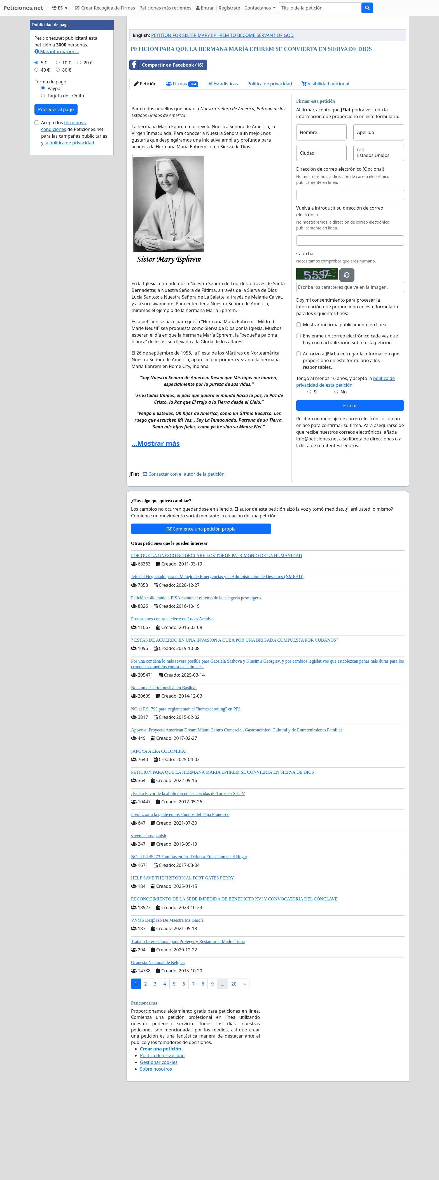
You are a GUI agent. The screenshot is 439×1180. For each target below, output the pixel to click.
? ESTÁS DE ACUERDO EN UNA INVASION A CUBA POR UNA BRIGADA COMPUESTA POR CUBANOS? (234, 718)
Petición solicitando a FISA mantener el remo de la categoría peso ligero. (196, 676)
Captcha (304, 332)
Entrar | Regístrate (218, 8)
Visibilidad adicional (325, 162)
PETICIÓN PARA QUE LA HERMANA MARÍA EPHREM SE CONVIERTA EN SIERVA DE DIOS (222, 850)
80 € (66, 238)
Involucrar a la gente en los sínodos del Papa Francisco (180, 892)
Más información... (56, 219)
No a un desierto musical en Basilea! (164, 766)
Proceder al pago (56, 277)
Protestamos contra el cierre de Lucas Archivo (172, 697)
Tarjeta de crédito (66, 264)
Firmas (182, 162)
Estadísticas (223, 162)
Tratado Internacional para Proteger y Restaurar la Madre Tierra (188, 1019)
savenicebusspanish (148, 914)
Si (315, 470)
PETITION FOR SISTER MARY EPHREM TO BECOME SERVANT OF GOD (222, 114)
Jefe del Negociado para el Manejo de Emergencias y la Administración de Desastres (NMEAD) (217, 655)
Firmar (350, 484)
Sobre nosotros (156, 1147)
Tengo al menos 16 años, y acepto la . (345, 460)
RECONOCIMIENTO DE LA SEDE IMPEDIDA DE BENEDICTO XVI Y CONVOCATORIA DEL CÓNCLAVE (234, 977)
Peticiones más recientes (165, 8)
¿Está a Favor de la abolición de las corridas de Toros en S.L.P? (188, 871)
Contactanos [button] (258, 8)
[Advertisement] (267, 64)
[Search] (320, 8)
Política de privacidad (269, 162)
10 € (66, 230)
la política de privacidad (69, 311)
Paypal (55, 256)
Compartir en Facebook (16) (166, 143)
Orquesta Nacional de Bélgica (158, 1040)
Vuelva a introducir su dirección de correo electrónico (339, 289)
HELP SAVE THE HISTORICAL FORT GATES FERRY (182, 956)
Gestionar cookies (159, 1140)
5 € (44, 230)
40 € (45, 238)
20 (233, 1062)
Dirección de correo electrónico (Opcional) (340, 247)
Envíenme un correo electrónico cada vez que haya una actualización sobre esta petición (350, 417)
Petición (145, 162)
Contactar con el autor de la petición (184, 552)
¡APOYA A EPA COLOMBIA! (158, 829)
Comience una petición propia (201, 607)
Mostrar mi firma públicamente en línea (344, 403)
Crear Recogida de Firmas (105, 8)
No (344, 470)
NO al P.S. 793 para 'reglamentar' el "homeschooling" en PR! (185, 787)
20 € (88, 230)
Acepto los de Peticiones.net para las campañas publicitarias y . (74, 300)
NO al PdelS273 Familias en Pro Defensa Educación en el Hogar (189, 935)
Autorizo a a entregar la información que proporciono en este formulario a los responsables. (351, 439)
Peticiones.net (23, 7)
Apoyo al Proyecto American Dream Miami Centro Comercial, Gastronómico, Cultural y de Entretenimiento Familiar (236, 808)
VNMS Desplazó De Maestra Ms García (167, 998)
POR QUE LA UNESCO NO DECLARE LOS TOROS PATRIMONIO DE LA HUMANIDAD (216, 634)
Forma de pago (50, 250)
